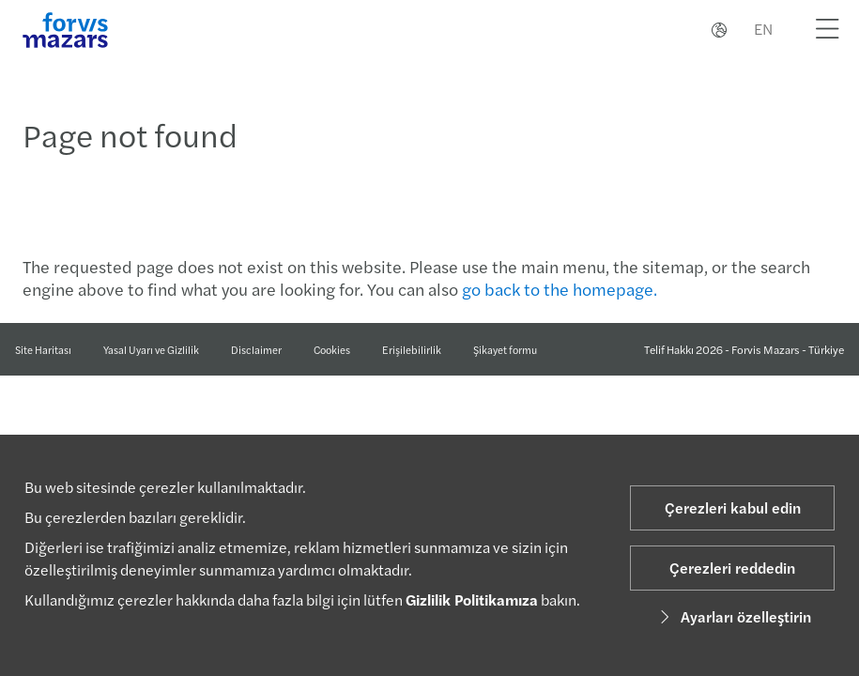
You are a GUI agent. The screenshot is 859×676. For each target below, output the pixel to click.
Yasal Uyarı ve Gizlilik (151, 349)
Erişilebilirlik (411, 349)
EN (763, 28)
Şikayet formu (505, 350)
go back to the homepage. (559, 288)
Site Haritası (43, 349)
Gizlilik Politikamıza (472, 599)
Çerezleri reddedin (732, 567)
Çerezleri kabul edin (733, 507)
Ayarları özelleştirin (732, 616)
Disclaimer (256, 349)
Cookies (332, 349)
